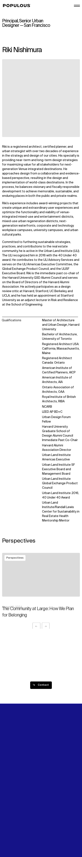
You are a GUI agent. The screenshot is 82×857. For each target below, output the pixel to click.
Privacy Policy (11, 826)
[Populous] (18, 5)
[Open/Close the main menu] (77, 6)
